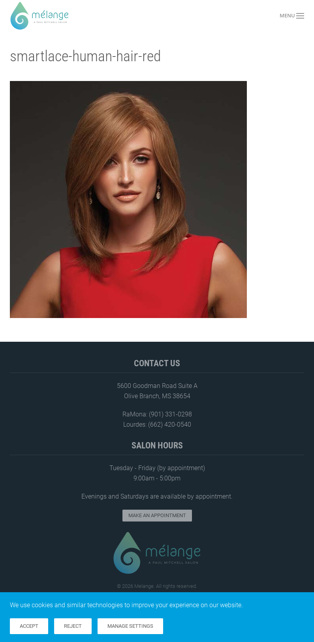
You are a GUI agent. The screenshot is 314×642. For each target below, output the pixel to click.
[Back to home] (39, 16)
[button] (292, 16)
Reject (73, 626)
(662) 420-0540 (169, 424)
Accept (29, 626)
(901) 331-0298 (170, 414)
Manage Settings (130, 626)
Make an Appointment (157, 515)
